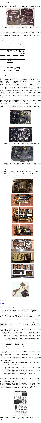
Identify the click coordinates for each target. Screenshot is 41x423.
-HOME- (2, 1)
